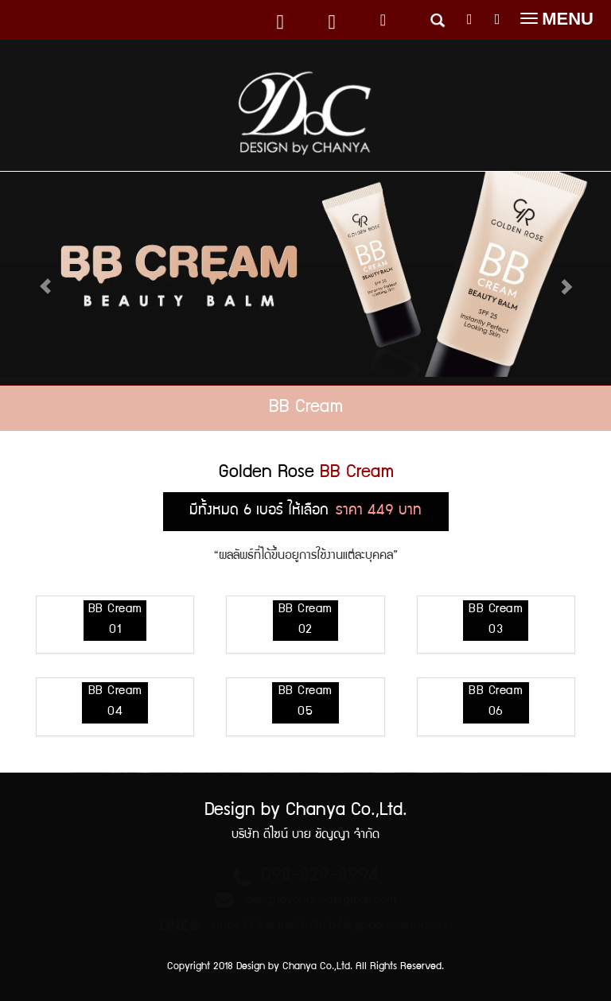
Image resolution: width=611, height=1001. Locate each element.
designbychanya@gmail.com (321, 900)
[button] (562, 278)
